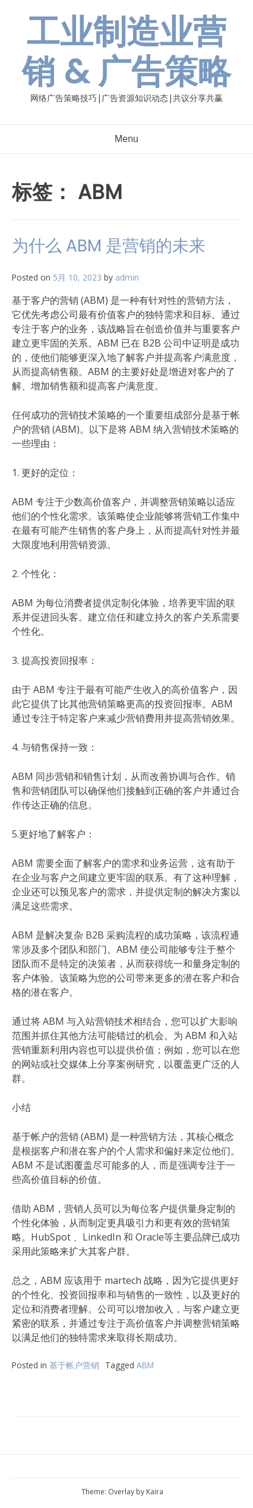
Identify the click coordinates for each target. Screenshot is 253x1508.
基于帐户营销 (74, 1365)
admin (127, 277)
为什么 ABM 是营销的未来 (108, 245)
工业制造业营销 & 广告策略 (126, 51)
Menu (126, 139)
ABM (145, 1365)
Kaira (154, 1492)
